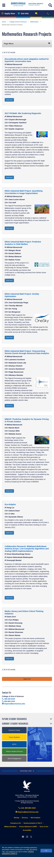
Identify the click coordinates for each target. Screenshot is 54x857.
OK (46, 850)
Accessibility (27, 830)
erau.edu (27, 786)
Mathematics (34, 22)
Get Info (23, 13)
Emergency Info (16, 823)
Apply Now (8, 13)
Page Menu (27, 43)
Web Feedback (35, 817)
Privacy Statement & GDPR (28, 826)
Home (4, 22)
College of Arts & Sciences (18, 22)
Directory (25, 817)
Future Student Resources (14, 719)
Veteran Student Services (14, 751)
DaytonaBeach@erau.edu (13, 704)
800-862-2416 (8, 701)
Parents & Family (14, 730)
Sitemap (16, 817)
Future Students (14, 737)
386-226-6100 (8, 699)
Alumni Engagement (14, 758)
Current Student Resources (15, 723)
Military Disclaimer (10, 826)
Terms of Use (44, 826)
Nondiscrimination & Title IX (33, 823)
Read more (9, 100)
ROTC (14, 744)
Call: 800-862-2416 (27, 808)
